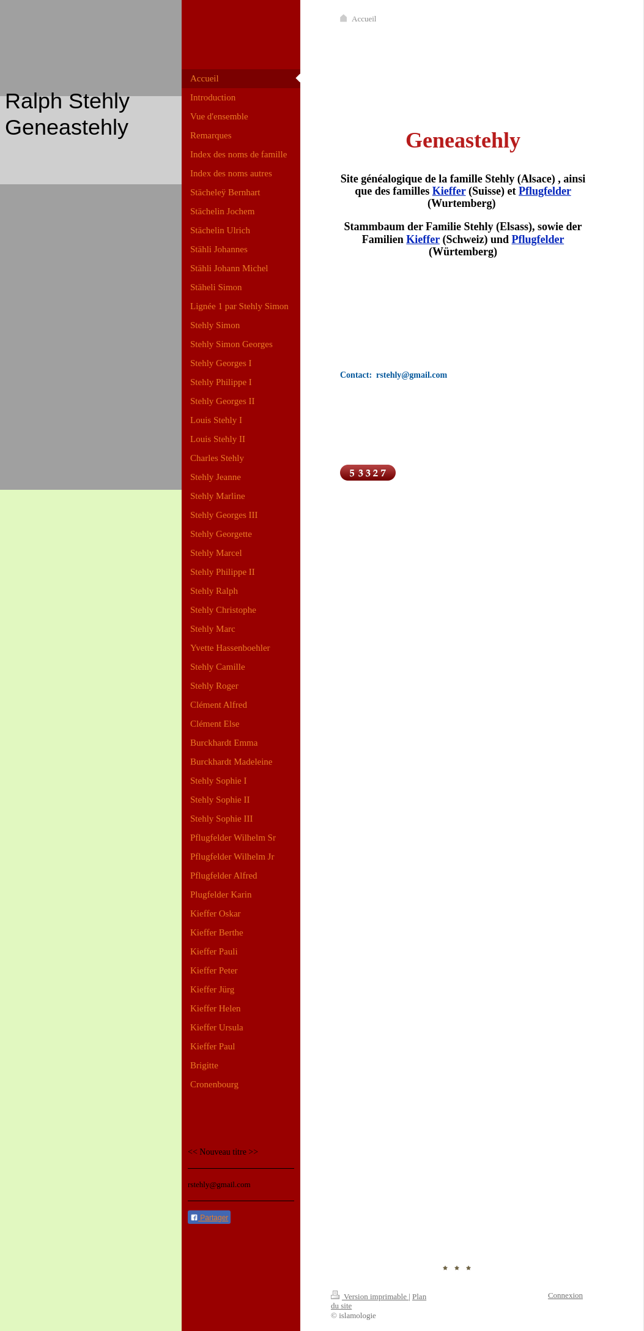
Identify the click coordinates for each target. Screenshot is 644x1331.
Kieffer (449, 191)
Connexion (565, 1295)
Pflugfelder (545, 191)
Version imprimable (370, 1296)
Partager (209, 1217)
